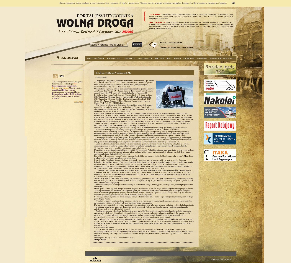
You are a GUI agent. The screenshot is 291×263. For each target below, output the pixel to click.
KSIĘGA (177, 58)
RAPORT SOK (216, 58)
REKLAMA (159, 58)
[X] (233, 3)
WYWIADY (202, 58)
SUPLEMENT (229, 58)
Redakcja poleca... (114, 58)
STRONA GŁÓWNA (95, 58)
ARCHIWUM (188, 58)
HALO (169, 58)
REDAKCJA (130, 58)
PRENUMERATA (145, 58)
